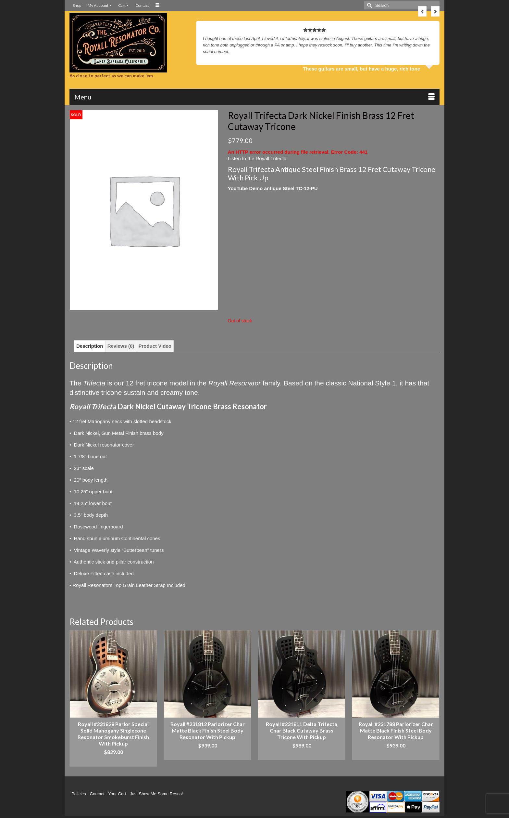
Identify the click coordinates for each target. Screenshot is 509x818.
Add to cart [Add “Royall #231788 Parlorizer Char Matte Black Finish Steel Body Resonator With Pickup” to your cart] (396, 755)
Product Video (154, 346)
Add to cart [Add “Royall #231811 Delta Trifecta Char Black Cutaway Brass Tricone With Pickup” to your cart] (301, 755)
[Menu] (254, 97)
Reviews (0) (120, 346)
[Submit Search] (369, 5)
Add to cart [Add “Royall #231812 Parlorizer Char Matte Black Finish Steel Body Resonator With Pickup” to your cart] (207, 755)
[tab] (90, 346)
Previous (422, 11)
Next (435, 11)
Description (89, 346)
